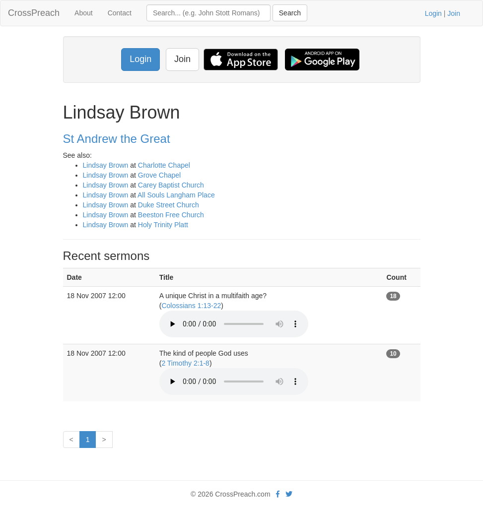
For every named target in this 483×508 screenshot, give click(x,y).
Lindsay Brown (106, 165)
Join (453, 13)
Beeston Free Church (171, 215)
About (83, 13)
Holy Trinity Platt (163, 225)
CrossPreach (34, 13)
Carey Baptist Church (171, 185)
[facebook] (277, 494)
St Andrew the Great (116, 138)
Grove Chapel (159, 175)
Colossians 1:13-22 (191, 306)
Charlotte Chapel (164, 165)
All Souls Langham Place (176, 195)
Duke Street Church (168, 205)
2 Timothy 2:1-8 (185, 363)
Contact (120, 13)
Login (433, 13)
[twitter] (288, 494)
